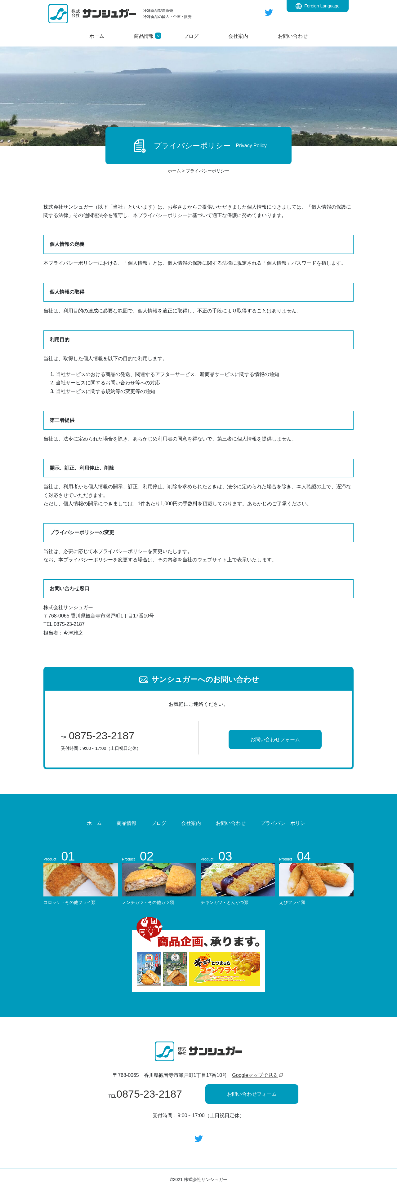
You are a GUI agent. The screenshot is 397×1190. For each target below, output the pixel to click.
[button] (144, 36)
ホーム (94, 823)
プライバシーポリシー (285, 823)
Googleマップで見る (255, 1075)
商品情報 (126, 823)
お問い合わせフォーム (275, 739)
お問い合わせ (231, 823)
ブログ (158, 823)
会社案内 (191, 823)
